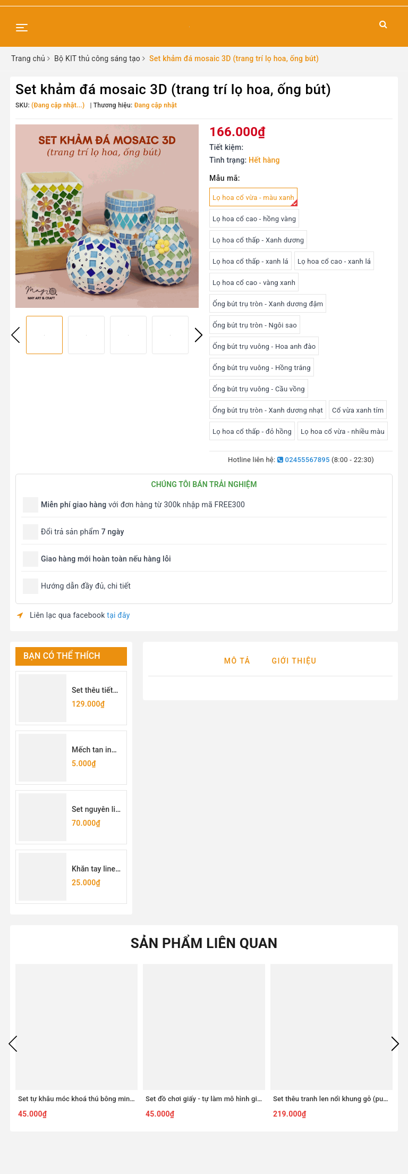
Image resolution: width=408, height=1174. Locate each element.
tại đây (118, 615)
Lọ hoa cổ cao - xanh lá (334, 261)
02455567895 (303, 460)
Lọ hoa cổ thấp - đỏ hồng (252, 431)
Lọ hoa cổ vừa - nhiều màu (343, 431)
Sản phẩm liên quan (204, 943)
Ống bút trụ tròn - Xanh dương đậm (267, 304)
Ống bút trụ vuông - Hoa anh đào (264, 346)
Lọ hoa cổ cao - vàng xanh (253, 283)
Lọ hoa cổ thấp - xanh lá (250, 261)
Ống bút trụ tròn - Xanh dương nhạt (267, 410)
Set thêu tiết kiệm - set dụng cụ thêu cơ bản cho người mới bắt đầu (95, 691)
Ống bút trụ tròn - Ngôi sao (254, 325)
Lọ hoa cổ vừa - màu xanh (255, 200)
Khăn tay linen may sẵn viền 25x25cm (96, 870)
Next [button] (199, 335)
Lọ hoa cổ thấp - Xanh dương (258, 240)
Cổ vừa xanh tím (358, 410)
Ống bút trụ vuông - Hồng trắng (261, 368)
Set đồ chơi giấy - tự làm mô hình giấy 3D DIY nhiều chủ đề (237, 1099)
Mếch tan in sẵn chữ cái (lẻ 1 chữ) (96, 750)
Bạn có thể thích (61, 656)
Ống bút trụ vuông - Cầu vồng (258, 389)
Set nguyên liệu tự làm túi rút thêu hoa (98, 810)
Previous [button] (15, 335)
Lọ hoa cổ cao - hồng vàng (254, 219)
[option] (107, 216)
